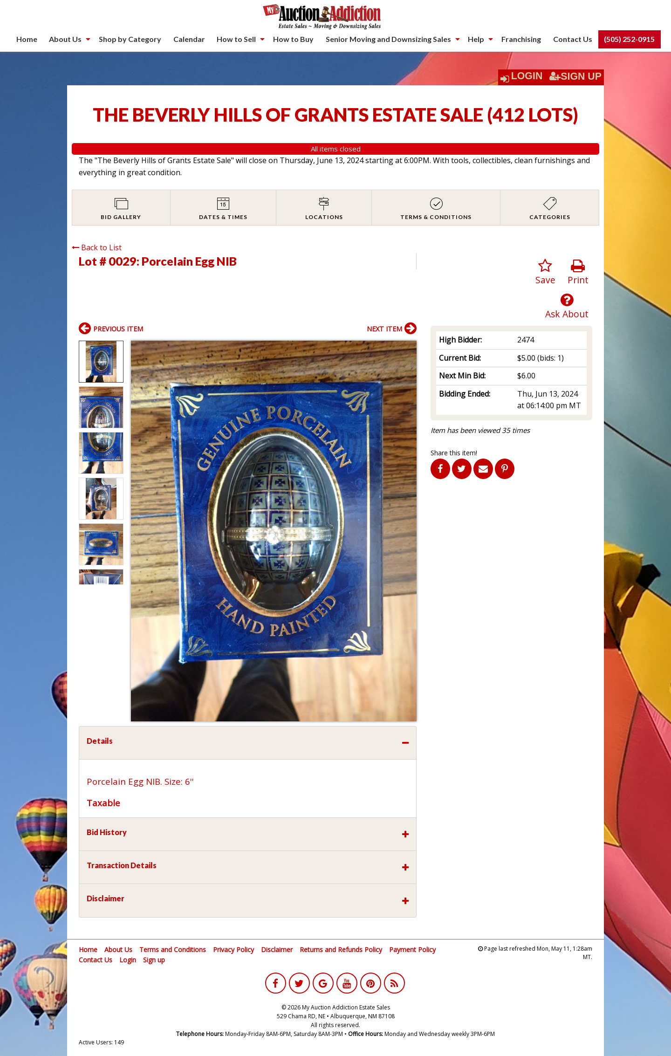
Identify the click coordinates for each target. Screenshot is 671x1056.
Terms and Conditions (172, 949)
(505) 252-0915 (629, 38)
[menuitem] (26, 39)
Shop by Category (130, 38)
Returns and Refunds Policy (341, 949)
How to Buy (293, 38)
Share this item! (454, 452)
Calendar (189, 38)
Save (545, 272)
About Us (65, 38)
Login (527, 76)
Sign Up (575, 76)
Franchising (521, 38)
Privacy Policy (233, 949)
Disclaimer (277, 949)
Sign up (154, 959)
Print (578, 272)
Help (476, 38)
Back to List (97, 247)
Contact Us (572, 38)
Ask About (567, 306)
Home (26, 38)
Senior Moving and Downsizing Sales (388, 38)
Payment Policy (412, 949)
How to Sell (236, 38)
